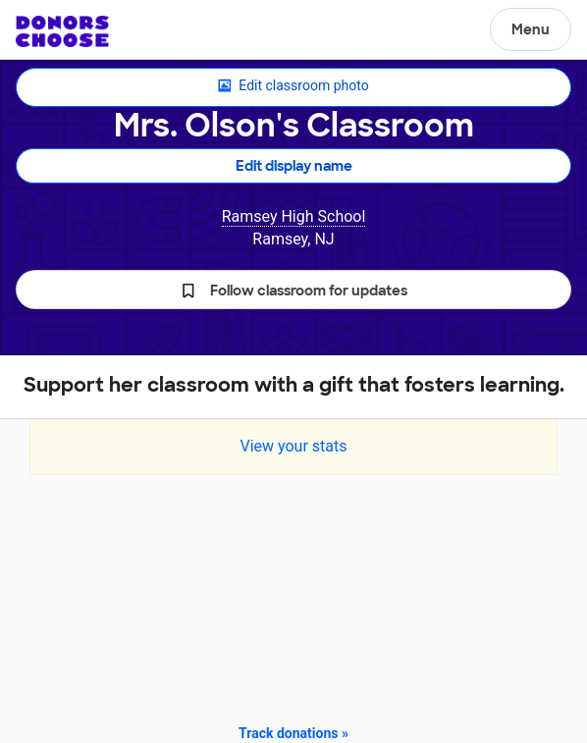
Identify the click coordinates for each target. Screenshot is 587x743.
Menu (530, 29)
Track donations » (293, 733)
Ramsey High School (294, 216)
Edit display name (294, 166)
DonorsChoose (62, 31)
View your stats (293, 446)
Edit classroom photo (293, 86)
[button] (293, 289)
